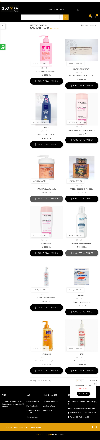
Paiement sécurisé (32, 402)
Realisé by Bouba (58, 434)
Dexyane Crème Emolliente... (81, 243)
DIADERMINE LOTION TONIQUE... (82, 130)
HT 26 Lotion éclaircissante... (81, 361)
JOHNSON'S (46, 354)
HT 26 (82, 354)
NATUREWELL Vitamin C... (46, 189)
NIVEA (46, 128)
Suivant (93, 381)
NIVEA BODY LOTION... (47, 135)
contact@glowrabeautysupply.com (83, 10)
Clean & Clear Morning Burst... (46, 361)
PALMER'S (81, 295)
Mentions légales (32, 406)
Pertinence (92, 25)
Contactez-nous (32, 417)
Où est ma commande (50, 402)
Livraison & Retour (49, 406)
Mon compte (47, 410)
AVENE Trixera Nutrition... (46, 298)
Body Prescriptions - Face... (46, 71)
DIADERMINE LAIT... (46, 243)
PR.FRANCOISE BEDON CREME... (81, 76)
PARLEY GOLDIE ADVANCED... (81, 189)
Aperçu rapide (39, 63)
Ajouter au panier (46, 81)
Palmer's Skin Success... (81, 302)
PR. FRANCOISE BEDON (81, 69)
